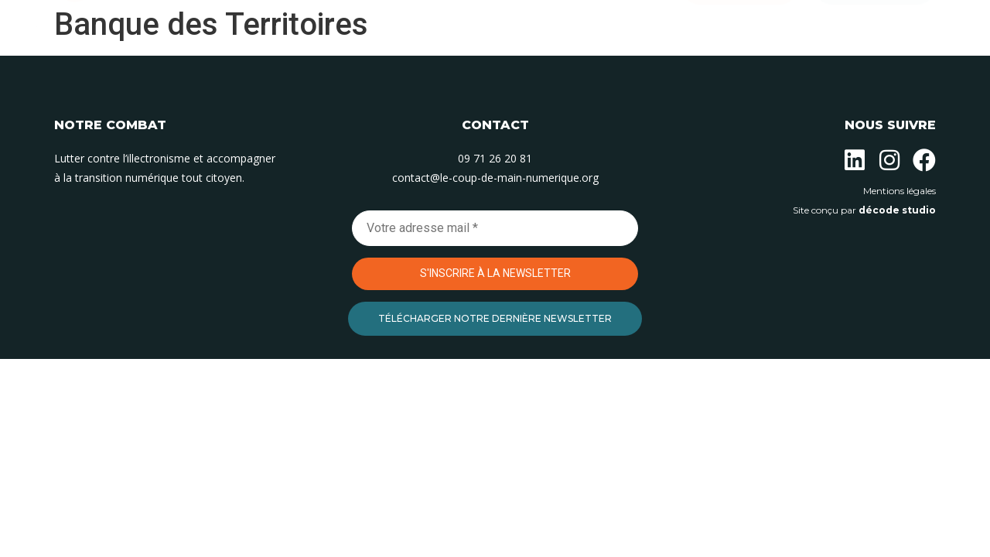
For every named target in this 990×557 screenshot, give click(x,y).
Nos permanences (517, 67)
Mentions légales (899, 190)
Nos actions (400, 67)
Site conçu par (864, 210)
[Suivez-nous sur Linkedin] (854, 160)
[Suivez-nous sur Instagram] (889, 160)
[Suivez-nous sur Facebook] (924, 160)
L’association (295, 67)
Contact (624, 67)
